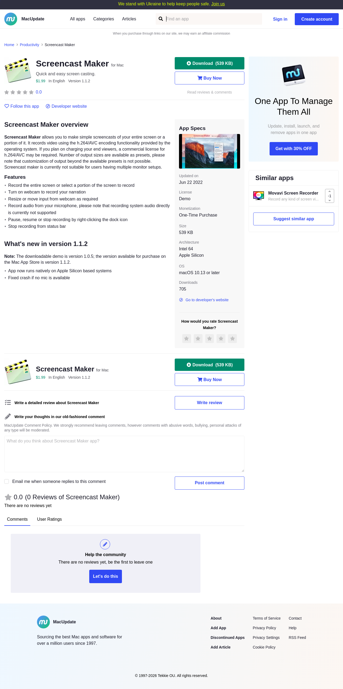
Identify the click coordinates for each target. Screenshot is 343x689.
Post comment (209, 483)
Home (9, 44)
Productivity (29, 44)
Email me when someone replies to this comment (59, 481)
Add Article (220, 647)
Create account (316, 19)
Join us (218, 4)
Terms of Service (267, 618)
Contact (295, 618)
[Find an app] (160, 19)
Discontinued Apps (228, 637)
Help (292, 627)
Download (209, 63)
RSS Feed (297, 637)
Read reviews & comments (209, 92)
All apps (77, 19)
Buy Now (209, 78)
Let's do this (105, 576)
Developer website (66, 106)
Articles (129, 19)
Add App (218, 627)
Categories (103, 19)
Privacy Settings (266, 637)
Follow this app (21, 106)
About (216, 618)
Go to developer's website (204, 299)
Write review (209, 402)
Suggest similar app (293, 219)
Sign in (280, 19)
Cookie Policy (264, 647)
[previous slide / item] (183, 151)
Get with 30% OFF (293, 148)
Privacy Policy (264, 627)
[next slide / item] (236, 151)
